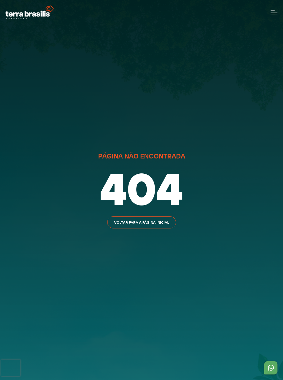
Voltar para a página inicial (141, 222)
